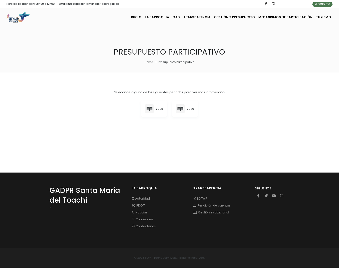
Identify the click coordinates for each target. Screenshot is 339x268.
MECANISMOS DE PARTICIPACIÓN (281, 17)
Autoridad (141, 199)
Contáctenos (144, 226)
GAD (163, 17)
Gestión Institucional (211, 212)
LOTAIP (200, 199)
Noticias (139, 212)
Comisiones (142, 219)
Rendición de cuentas (211, 205)
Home (149, 62)
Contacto (322, 4)
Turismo (322, 17)
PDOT (138, 205)
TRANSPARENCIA (186, 17)
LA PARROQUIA (140, 17)
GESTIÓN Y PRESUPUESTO (227, 17)
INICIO (117, 17)
